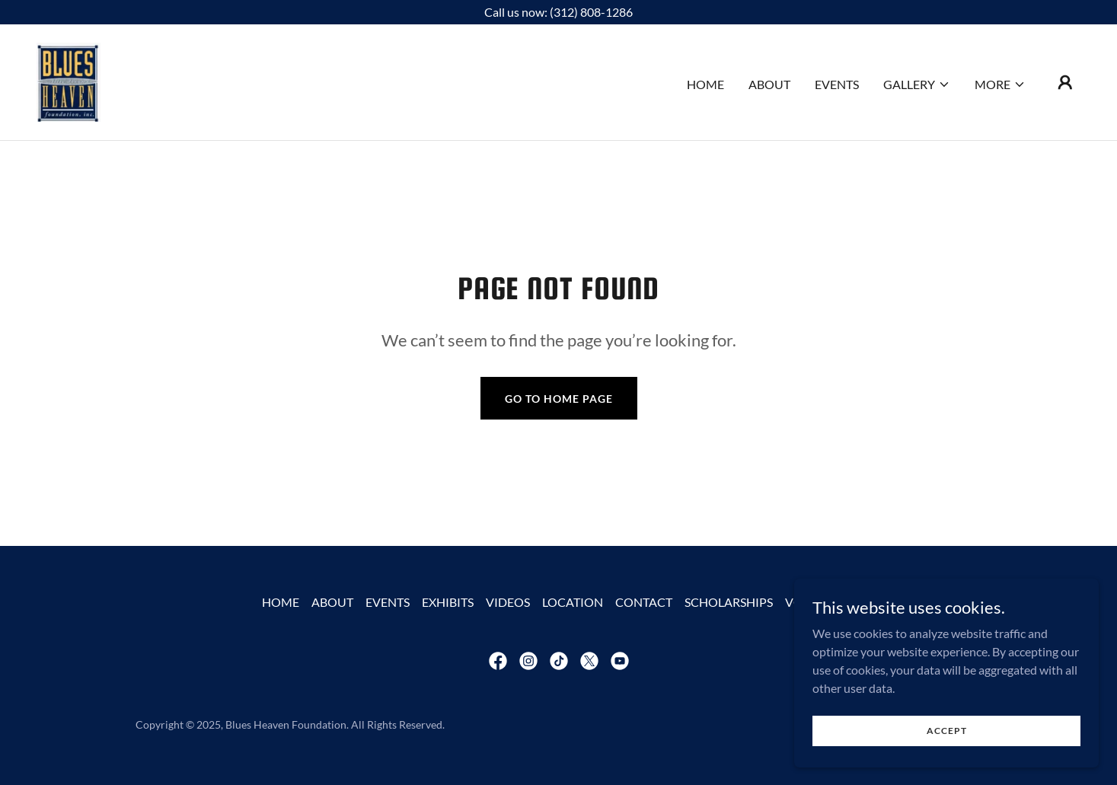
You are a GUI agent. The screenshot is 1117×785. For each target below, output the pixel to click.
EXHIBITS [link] (448, 602)
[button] (916, 84)
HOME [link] (705, 84)
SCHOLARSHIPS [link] (729, 602)
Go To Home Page (559, 398)
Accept (947, 730)
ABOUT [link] (769, 84)
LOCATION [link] (572, 602)
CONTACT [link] (643, 602)
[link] (69, 80)
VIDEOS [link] (508, 602)
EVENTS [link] (837, 84)
